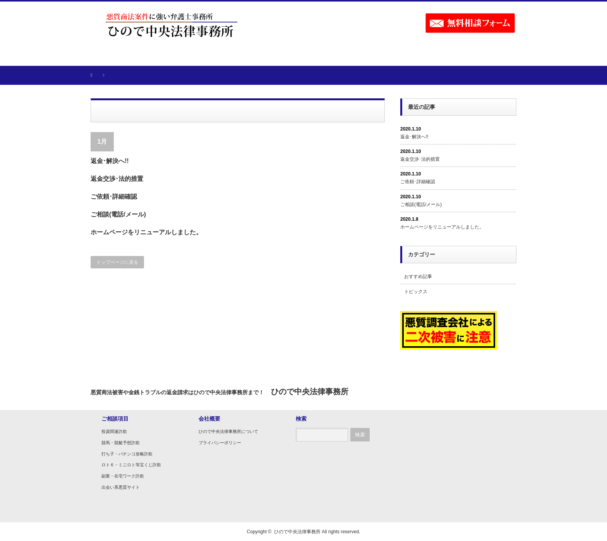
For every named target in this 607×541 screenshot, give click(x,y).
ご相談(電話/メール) (118, 214)
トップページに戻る (117, 262)
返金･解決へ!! (110, 161)
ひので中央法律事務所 (297, 531)
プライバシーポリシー (220, 442)
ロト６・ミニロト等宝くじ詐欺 (131, 464)
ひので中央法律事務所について (228, 431)
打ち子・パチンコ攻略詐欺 (127, 454)
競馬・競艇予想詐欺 (120, 442)
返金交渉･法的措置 (117, 178)
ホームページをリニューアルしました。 (146, 232)
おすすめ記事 (418, 276)
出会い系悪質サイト (120, 487)
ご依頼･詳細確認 (114, 196)
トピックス (415, 291)
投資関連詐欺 (114, 431)
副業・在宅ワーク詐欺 (122, 476)
